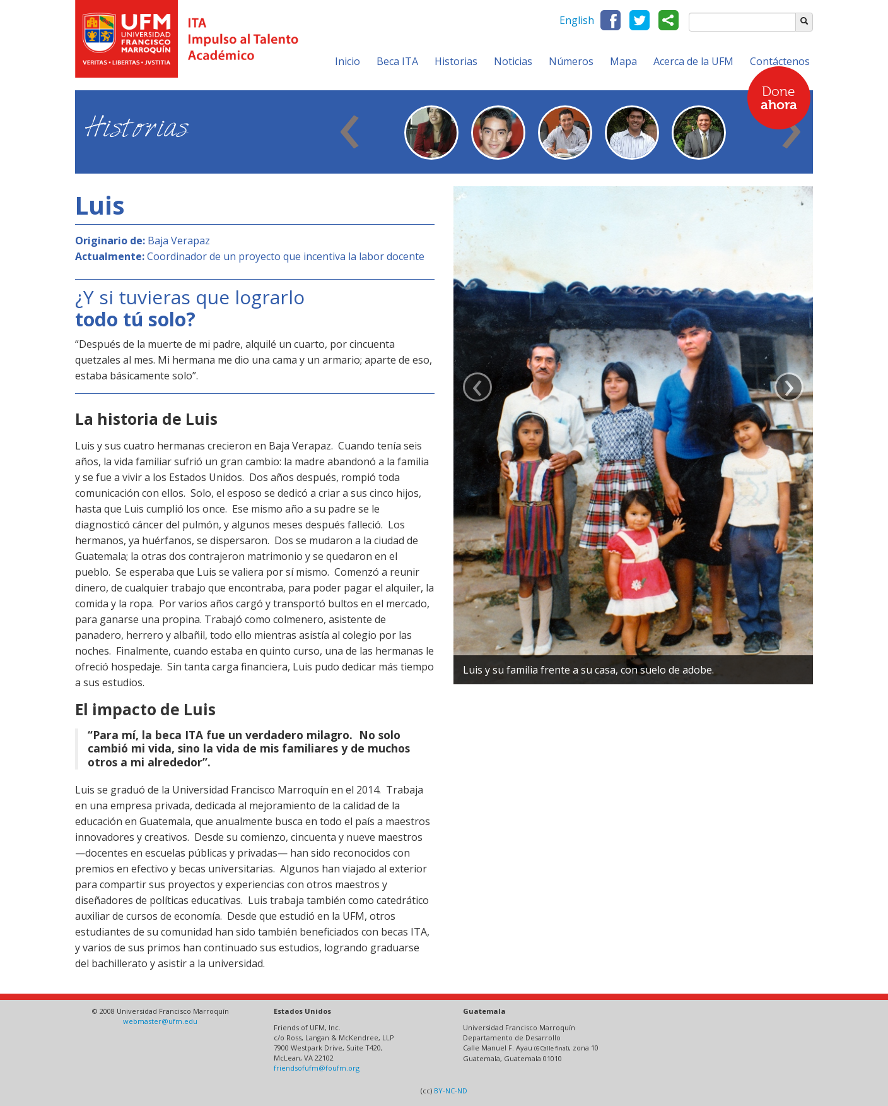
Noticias (513, 61)
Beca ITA (397, 61)
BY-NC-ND (450, 1090)
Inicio (347, 61)
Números (571, 61)
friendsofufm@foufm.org (316, 1068)
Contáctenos (780, 61)
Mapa (623, 61)
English (576, 20)
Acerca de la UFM (693, 61)
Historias (456, 61)
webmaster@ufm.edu (160, 1021)
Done (779, 99)
